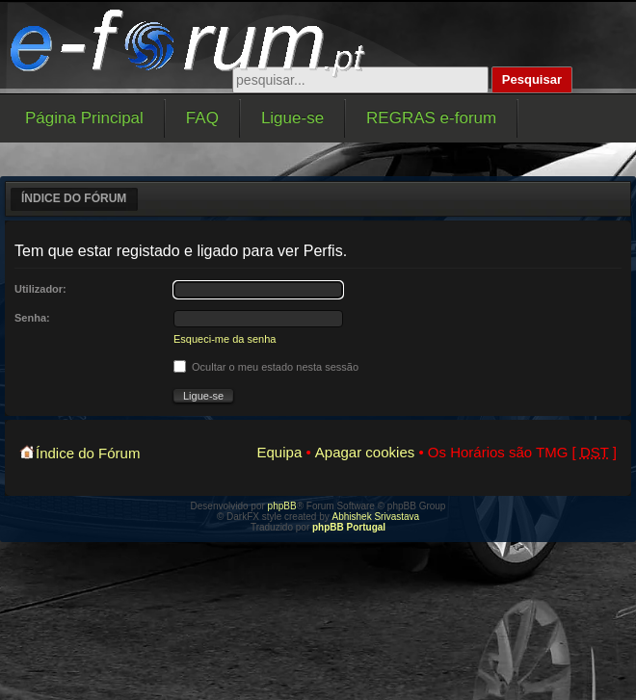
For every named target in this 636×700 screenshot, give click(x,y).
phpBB (282, 506)
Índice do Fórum (73, 198)
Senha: (32, 318)
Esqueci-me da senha (224, 339)
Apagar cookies (364, 452)
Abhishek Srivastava (376, 516)
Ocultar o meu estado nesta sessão (265, 367)
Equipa (280, 452)
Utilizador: (40, 289)
